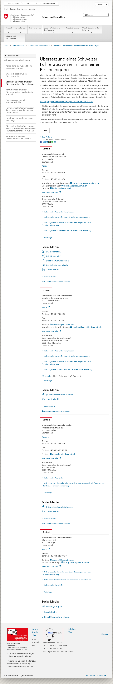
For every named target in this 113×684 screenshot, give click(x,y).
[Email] (55, 148)
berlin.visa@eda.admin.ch (75, 191)
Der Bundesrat (13, 4)
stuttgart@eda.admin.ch (63, 565)
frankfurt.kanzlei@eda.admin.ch (87, 333)
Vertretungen (20, 30)
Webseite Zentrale (51, 198)
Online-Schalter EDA (35, 638)
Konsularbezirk (50, 283)
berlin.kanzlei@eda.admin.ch (86, 189)
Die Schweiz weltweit (47, 4)
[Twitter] (44, 148)
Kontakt (45, 154)
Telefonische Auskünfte (54, 483)
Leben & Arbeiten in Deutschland (53, 30)
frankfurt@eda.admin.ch (63, 330)
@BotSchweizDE (53, 262)
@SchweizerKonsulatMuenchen (60, 513)
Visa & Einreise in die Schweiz (91, 30)
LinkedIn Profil (52, 275)
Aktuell (8, 30)
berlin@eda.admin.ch (61, 194)
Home (6, 46)
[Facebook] (41, 148)
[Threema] (49, 148)
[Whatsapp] (52, 148)
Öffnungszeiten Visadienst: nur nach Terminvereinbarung (67, 236)
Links (43, 130)
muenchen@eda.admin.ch (63, 460)
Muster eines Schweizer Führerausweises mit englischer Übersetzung (73, 136)
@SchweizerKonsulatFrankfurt (59, 400)
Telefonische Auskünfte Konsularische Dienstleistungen (66, 223)
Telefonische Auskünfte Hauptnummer (60, 217)
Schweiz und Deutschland (14, 38)
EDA (29, 4)
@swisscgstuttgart (54, 612)
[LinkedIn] (46, 148)
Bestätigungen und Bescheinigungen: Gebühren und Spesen (66, 101)
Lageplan (62, 382)
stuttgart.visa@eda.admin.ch (76, 568)
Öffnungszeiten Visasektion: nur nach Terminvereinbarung (68, 375)
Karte (46, 171)
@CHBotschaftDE (53, 257)
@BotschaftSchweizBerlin (57, 266)
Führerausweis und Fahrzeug (39, 46)
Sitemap (105, 640)
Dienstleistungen (72, 30)
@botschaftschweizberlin (57, 271)
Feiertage (48, 243)
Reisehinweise (35, 30)
